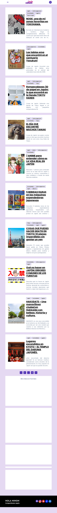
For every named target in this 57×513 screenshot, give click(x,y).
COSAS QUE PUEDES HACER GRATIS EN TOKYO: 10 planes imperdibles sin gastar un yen (37, 238)
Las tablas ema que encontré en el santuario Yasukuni (37, 57)
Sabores (34, 192)
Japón (28, 11)
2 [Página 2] (24, 378)
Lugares (38, 13)
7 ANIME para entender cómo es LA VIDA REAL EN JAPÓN (36, 162)
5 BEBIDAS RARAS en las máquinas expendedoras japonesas (36, 199)
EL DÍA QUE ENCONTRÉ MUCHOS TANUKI (36, 128)
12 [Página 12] (32, 378)
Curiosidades (30, 13)
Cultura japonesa (36, 11)
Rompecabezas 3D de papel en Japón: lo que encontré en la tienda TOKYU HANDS (37, 94)
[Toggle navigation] (7, 2)
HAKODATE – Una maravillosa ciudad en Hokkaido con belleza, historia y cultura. (36, 313)
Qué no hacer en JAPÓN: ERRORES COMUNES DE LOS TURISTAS (36, 276)
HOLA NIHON (12, 507)
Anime (34, 152)
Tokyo (37, 85)
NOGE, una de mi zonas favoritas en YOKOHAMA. (37, 21)
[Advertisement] (29, 461)
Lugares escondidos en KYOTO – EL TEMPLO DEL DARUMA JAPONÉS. (37, 352)
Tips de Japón (30, 15)
